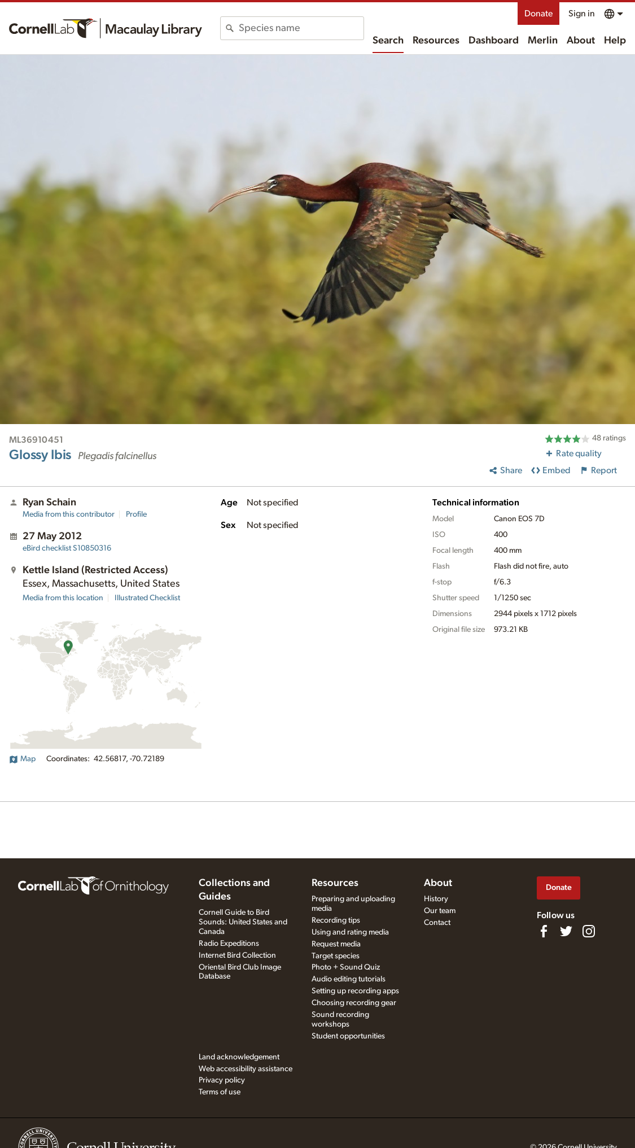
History (436, 899)
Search (388, 41)
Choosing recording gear (354, 1003)
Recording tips (336, 920)
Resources (436, 41)
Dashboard (493, 41)
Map (22, 759)
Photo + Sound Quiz (346, 967)
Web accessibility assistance (245, 1069)
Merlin (543, 41)
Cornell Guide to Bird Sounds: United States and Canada (243, 922)
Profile (136, 514)
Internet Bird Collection (237, 955)
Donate (538, 13)
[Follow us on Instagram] (588, 931)
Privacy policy (222, 1080)
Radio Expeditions (229, 944)
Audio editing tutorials (349, 979)
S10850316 (67, 548)
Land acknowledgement (239, 1057)
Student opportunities (348, 1036)
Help (615, 41)
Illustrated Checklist (147, 598)
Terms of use (219, 1092)
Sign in (581, 13)
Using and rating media (350, 932)
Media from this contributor (69, 514)
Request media (336, 944)
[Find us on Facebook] (543, 931)
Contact (437, 923)
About (581, 41)
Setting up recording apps (355, 991)
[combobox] (301, 28)
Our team (440, 911)
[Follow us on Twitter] (566, 931)
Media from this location (63, 598)
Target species (336, 956)
